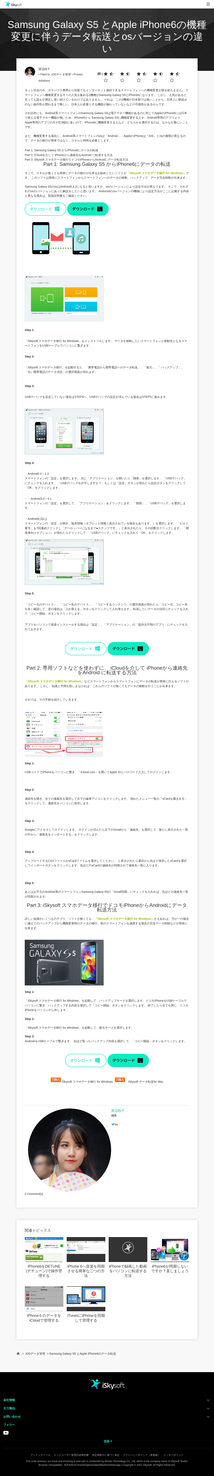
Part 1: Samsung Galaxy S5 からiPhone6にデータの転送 (61, 150)
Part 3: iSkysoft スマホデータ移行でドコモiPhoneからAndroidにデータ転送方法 (76, 159)
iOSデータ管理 (61, 74)
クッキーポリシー (173, 1455)
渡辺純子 (44, 69)
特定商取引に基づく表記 (105, 1455)
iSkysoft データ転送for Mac (145, 1081)
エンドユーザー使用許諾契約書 (71, 1455)
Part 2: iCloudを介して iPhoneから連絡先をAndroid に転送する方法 (68, 155)
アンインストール (40, 1455)
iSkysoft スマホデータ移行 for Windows (87, 1081)
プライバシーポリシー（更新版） (141, 1455)
